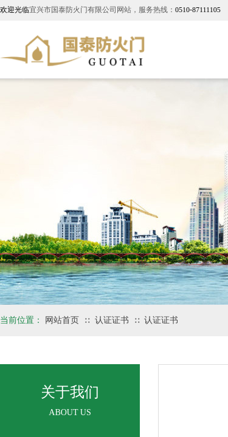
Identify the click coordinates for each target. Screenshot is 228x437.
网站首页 (62, 320)
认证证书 (112, 320)
